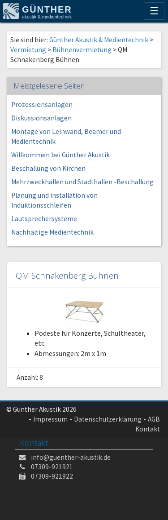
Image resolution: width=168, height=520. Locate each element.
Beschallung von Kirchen (48, 168)
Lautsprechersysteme (44, 218)
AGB (154, 419)
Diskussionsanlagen (41, 118)
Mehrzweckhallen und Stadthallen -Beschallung (82, 182)
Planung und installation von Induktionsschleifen (54, 200)
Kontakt (147, 429)
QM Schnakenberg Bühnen (67, 275)
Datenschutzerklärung (108, 419)
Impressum (50, 419)
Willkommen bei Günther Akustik (60, 155)
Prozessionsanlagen (42, 104)
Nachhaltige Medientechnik (52, 232)
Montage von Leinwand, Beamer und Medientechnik (66, 136)
